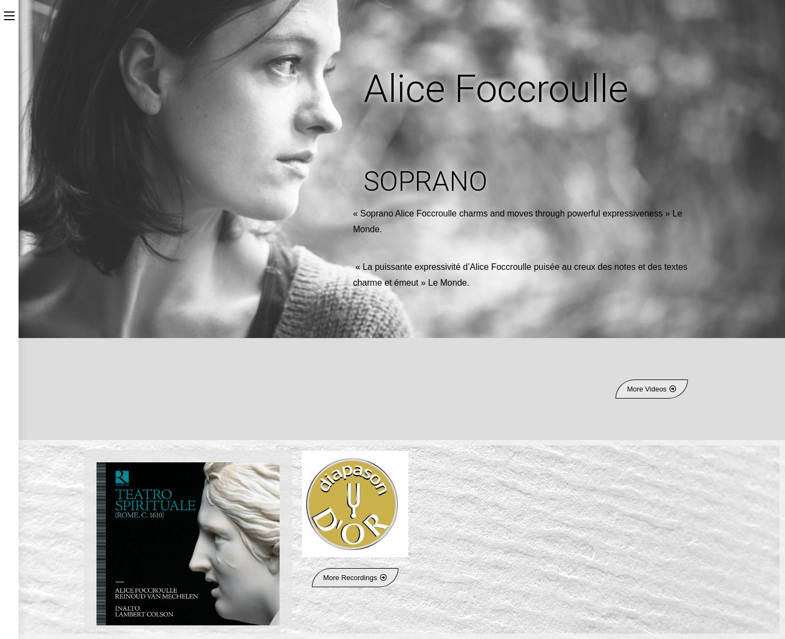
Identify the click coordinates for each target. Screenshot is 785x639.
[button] (651, 389)
